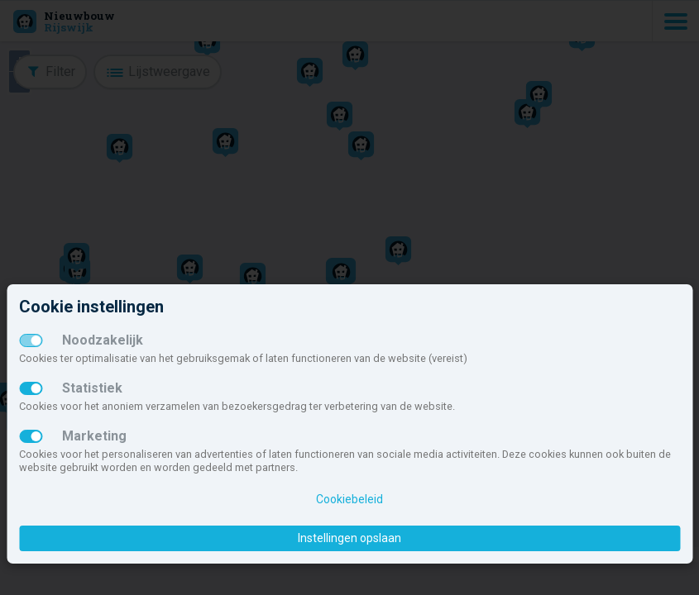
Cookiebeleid (349, 499)
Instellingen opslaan (349, 538)
